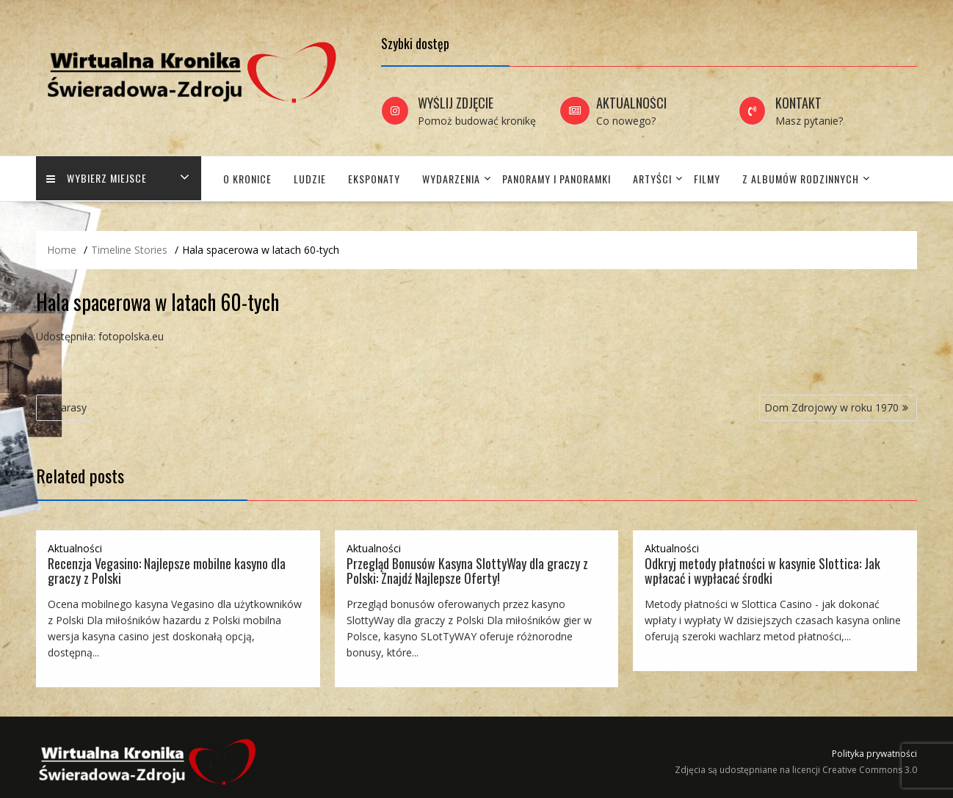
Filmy (707, 178)
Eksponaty (374, 178)
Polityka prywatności (874, 753)
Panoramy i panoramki (556, 178)
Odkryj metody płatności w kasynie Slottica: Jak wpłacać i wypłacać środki (762, 570)
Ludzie (310, 178)
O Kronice (247, 178)
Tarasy (70, 407)
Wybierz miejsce (97, 178)
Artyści (652, 178)
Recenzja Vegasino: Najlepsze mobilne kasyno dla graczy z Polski (167, 570)
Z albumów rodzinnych (800, 178)
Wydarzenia (451, 178)
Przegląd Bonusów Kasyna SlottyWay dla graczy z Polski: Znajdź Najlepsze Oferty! (467, 570)
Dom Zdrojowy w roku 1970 (831, 407)
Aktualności (75, 548)
